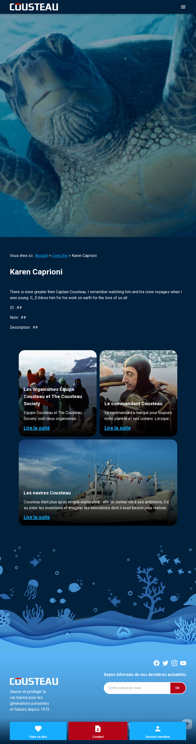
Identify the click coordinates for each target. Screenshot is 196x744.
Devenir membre (157, 737)
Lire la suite (37, 428)
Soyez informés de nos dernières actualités (145, 674)
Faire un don (38, 737)
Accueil (41, 255)
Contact (98, 737)
